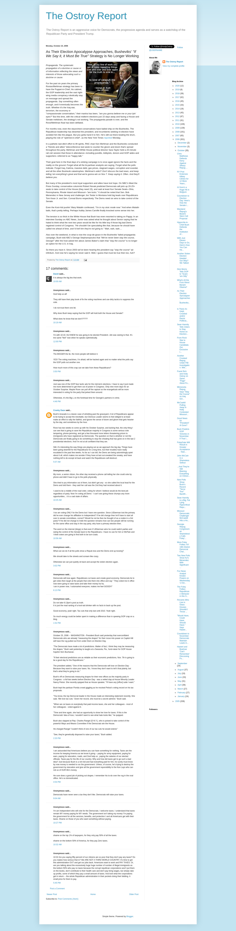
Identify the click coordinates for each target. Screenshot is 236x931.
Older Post (133, 894)
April (179, 685)
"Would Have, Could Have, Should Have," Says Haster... (183, 622)
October (181, 150)
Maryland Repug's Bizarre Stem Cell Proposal (182, 214)
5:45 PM (57, 883)
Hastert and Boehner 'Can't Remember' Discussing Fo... (183, 653)
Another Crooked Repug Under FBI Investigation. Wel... (183, 362)
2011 (177, 120)
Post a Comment (57, 888)
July (179, 673)
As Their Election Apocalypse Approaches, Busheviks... (183, 298)
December (182, 143)
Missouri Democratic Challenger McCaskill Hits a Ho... (183, 516)
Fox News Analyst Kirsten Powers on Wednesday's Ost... (183, 577)
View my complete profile (173, 66)
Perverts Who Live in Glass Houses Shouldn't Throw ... (183, 606)
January (181, 696)
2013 (177, 113)
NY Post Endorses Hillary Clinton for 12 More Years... (182, 178)
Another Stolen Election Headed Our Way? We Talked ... (183, 259)
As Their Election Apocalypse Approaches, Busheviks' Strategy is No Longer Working (92, 54)
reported (108, 138)
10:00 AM (57, 281)
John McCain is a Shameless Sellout (183, 459)
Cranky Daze (59, 410)
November (182, 146)
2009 (177, 128)
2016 (177, 101)
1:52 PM (57, 623)
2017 (177, 97)
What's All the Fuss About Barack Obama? (183, 283)
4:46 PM (57, 401)
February (181, 692)
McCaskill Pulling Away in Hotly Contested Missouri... (182, 408)
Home (93, 894)
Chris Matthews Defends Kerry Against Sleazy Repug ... (182, 161)
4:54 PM (57, 782)
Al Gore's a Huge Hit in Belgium (183, 189)
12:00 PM (57, 341)
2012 (177, 116)
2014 (177, 109)
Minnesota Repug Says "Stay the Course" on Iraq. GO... (183, 393)
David (56, 274)
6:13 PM (57, 590)
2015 (177, 105)
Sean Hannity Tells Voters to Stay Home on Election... (183, 329)
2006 (177, 139)
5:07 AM (56, 462)
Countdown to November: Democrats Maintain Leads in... (183, 638)
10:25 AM (57, 500)
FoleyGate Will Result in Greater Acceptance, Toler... (183, 447)
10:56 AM (57, 538)
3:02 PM (57, 566)
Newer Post (52, 894)
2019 (177, 89)
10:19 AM (57, 322)
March (180, 689)
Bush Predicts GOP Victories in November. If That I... (183, 434)
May (179, 681)
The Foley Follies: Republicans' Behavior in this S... (183, 591)
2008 (177, 132)
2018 (177, 93)
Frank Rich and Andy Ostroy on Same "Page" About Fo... (183, 377)
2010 (177, 124)
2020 (177, 86)
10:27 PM (57, 823)
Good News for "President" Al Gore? (183, 422)
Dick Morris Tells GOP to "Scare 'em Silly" (182, 272)
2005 (177, 701)
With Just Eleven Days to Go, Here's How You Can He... (183, 244)
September (182, 663)
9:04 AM (56, 798)
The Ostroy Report (86, 15)
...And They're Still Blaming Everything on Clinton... (183, 471)
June (179, 677)
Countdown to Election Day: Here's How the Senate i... (183, 200)
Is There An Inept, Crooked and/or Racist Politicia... (182, 315)
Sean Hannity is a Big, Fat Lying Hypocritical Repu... (183, 502)
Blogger (129, 916)
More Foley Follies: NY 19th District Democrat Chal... (183, 547)
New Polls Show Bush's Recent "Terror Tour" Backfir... (182, 487)
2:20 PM (57, 738)
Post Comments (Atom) (68, 899)
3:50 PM (57, 371)
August (180, 670)
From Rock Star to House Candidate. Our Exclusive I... (183, 345)
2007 (177, 135)
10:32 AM (57, 844)
